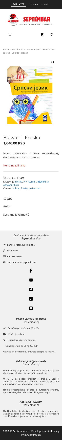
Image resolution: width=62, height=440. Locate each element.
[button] (53, 62)
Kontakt (45, 4)
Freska (46, 49)
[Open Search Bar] (52, 35)
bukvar (16, 188)
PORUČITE (18, 4)
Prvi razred (29, 181)
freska (24, 188)
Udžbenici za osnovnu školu (27, 49)
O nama (34, 4)
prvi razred (34, 188)
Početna (7, 49)
